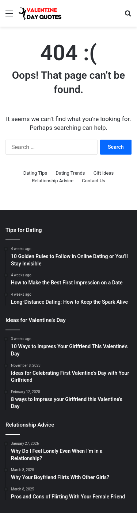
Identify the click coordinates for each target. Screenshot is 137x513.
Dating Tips (35, 173)
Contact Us (93, 180)
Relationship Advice (52, 180)
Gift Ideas (104, 173)
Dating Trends (70, 173)
